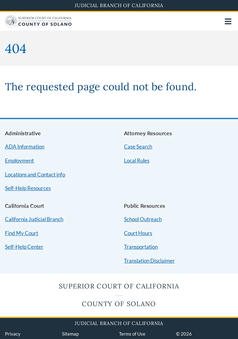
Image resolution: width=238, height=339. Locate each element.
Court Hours (138, 233)
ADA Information (24, 146)
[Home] (38, 25)
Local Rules (136, 160)
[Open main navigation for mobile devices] (228, 21)
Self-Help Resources (28, 188)
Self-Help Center (24, 246)
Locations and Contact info (35, 174)
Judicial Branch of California (119, 5)
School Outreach (143, 219)
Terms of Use (132, 334)
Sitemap (70, 334)
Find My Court (21, 233)
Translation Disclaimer (149, 260)
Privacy (12, 334)
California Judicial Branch (34, 219)
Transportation (141, 246)
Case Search (138, 146)
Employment (19, 160)
